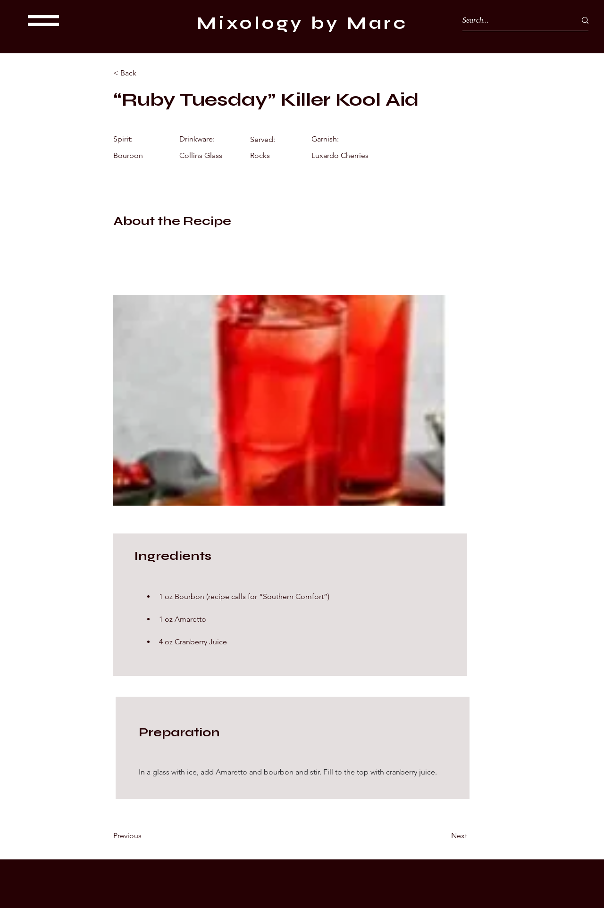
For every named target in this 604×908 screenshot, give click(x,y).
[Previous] (144, 835)
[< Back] (144, 73)
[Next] (443, 835)
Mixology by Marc (302, 23)
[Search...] (512, 20)
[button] (43, 20)
